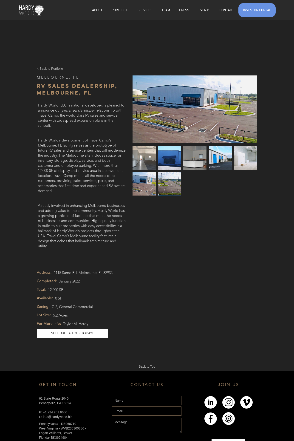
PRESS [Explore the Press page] (184, 10)
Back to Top (147, 366)
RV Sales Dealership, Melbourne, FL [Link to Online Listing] (77, 89)
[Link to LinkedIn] (210, 402)
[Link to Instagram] (228, 402)
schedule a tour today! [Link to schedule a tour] (72, 333)
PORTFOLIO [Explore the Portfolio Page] (120, 10)
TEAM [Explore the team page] (166, 10)
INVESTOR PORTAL (257, 10)
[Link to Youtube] (246, 402)
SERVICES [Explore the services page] (145, 10)
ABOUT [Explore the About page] (97, 10)
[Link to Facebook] (210, 418)
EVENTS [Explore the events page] (204, 10)
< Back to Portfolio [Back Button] (50, 68)
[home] (31, 10)
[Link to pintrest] (228, 418)
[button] (120, 10)
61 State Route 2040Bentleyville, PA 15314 (55, 401)
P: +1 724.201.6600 (53, 412)
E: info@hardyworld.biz (55, 417)
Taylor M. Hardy (75, 324)
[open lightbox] (195, 109)
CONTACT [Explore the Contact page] (227, 10)
